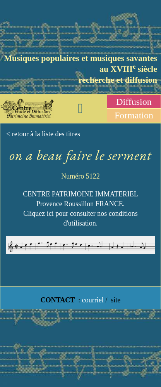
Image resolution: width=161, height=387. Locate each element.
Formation (134, 115)
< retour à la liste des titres (43, 134)
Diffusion (134, 102)
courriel (93, 300)
